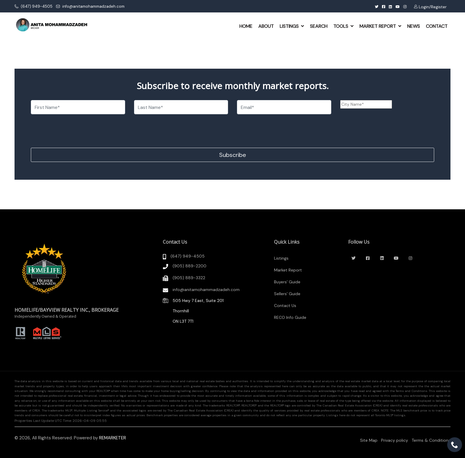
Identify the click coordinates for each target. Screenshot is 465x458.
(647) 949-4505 (33, 6)
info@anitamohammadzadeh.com (90, 6)
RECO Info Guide (290, 317)
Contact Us (285, 305)
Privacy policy (394, 440)
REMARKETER (112, 438)
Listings (281, 258)
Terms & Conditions (431, 440)
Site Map (369, 440)
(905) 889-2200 (189, 266)
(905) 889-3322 (189, 277)
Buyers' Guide (287, 282)
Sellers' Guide (287, 293)
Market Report (288, 270)
